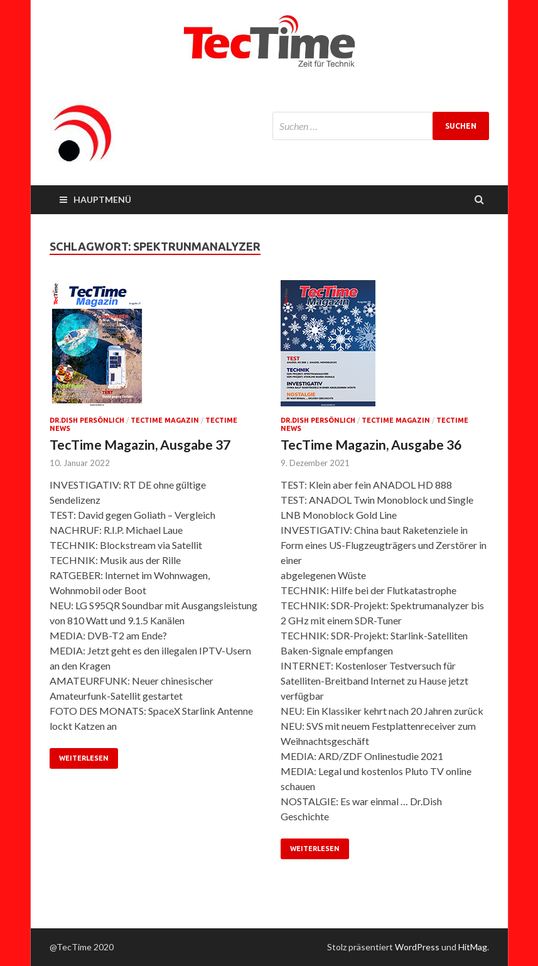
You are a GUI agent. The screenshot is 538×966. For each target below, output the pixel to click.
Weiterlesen (84, 758)
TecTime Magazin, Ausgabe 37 (140, 444)
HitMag (472, 947)
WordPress (417, 947)
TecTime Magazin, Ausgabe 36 (371, 444)
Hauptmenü (102, 199)
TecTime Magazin (165, 420)
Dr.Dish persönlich (87, 420)
